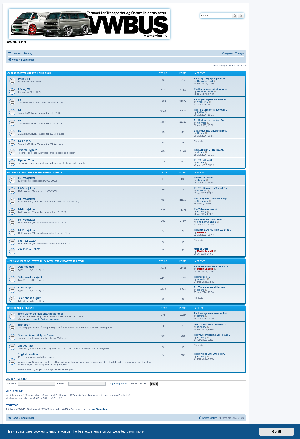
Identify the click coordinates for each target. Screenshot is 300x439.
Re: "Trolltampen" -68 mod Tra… (211, 188)
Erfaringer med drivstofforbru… (211, 130)
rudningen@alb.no (206, 222)
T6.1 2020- (24, 141)
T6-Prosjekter (26, 230)
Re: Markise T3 (202, 277)
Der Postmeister (205, 91)
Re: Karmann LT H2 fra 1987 (209, 149)
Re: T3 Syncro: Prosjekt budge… (212, 198)
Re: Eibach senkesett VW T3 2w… (212, 266)
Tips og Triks (26, 160)
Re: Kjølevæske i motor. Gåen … (211, 120)
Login (9, 378)
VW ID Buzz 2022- (29, 249)
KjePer (200, 112)
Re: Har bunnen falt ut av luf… (210, 89)
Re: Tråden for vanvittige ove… (211, 287)
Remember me (140, 383)
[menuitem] (28, 53)
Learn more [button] (135, 431)
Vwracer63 (202, 102)
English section (28, 354)
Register (21, 378)
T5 (19, 120)
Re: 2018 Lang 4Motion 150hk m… (212, 230)
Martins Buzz (201, 249)
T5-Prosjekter (26, 219)
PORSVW (202, 190)
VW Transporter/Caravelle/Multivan (29, 73)
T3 (19, 99)
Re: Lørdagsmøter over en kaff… (212, 313)
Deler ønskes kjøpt (30, 277)
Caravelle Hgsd (205, 81)
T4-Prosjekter (26, 209)
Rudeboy (201, 211)
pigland (200, 152)
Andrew (45, 319)
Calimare (201, 122)
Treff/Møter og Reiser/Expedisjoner (40, 313)
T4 (19, 110)
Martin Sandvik (205, 251)
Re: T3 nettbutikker (204, 160)
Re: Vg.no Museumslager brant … (212, 335)
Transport (24, 324)
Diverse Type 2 (27, 150)
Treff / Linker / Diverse (20, 308)
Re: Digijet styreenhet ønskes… (211, 99)
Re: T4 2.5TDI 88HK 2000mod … (211, 110)
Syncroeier (202, 201)
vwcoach (35, 319)
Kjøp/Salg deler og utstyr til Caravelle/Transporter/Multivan (45, 261)
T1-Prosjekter (26, 178)
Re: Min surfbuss (203, 177)
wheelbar (201, 279)
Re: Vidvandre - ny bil (205, 209)
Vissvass (54, 319)
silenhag (201, 180)
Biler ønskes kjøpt (29, 298)
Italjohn (200, 162)
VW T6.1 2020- (27, 240)
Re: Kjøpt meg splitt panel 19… (211, 78)
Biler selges (25, 287)
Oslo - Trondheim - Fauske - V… (211, 324)
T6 (19, 131)
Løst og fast (25, 345)
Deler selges (26, 266)
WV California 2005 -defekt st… (211, 219)
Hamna (200, 133)
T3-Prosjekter (26, 198)
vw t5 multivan (100, 409)
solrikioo (202, 232)
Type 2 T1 (24, 78)
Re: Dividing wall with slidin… (210, 354)
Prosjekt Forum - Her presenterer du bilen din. (35, 172)
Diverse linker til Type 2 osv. (36, 335)
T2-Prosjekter (26, 188)
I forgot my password (118, 383)
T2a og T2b (25, 89)
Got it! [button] (276, 431)
